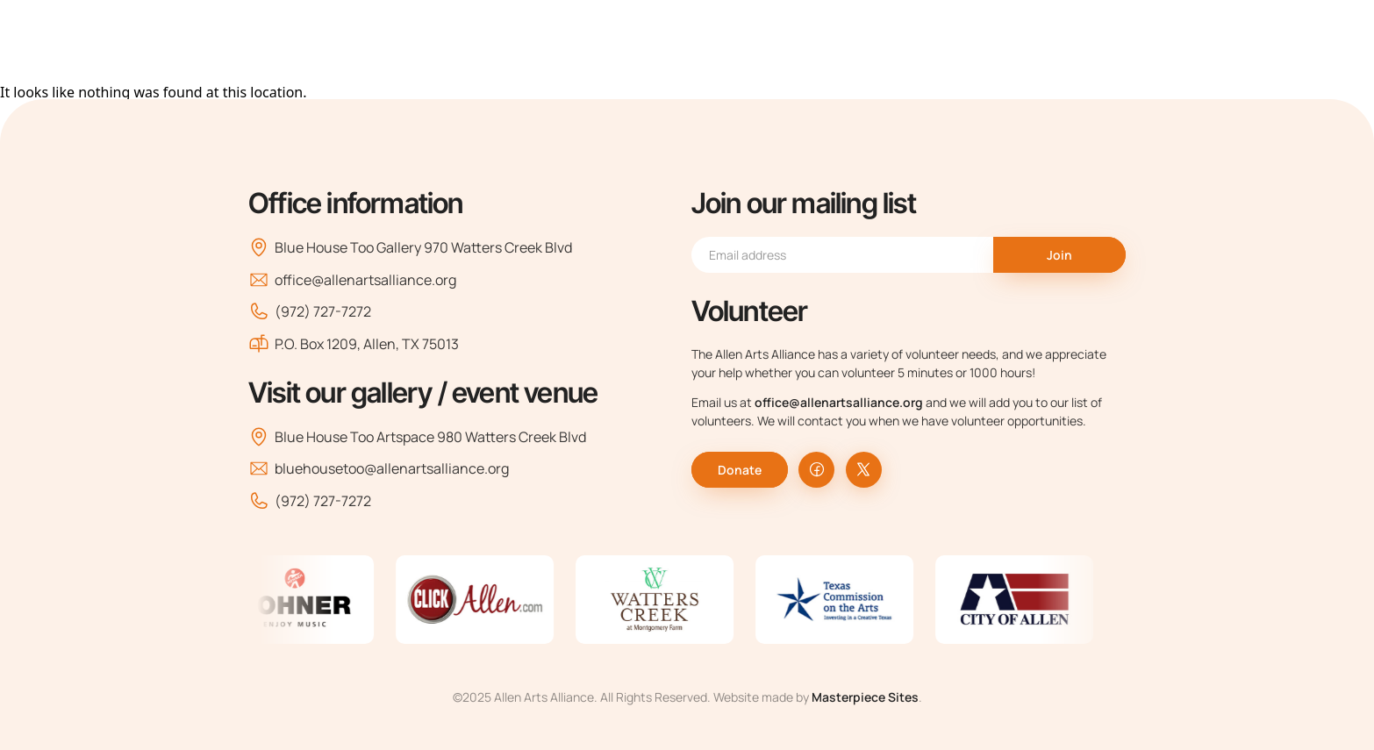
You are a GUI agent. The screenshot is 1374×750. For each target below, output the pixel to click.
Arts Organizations (723, 41)
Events (939, 41)
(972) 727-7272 (309, 311)
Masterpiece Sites (865, 697)
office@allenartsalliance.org (352, 279)
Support (1040, 41)
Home (482, 41)
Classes (848, 41)
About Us (584, 41)
